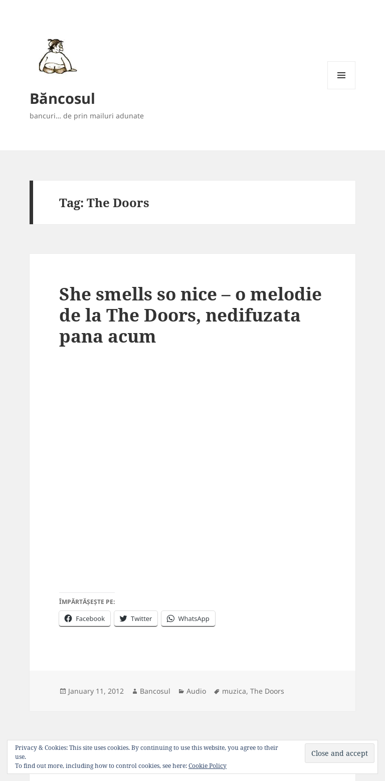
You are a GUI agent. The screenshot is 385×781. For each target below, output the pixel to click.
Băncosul (62, 98)
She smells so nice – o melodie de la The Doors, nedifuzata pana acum (190, 315)
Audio (196, 691)
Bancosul (155, 691)
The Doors (267, 691)
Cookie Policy (207, 765)
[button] (56, 56)
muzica (234, 691)
